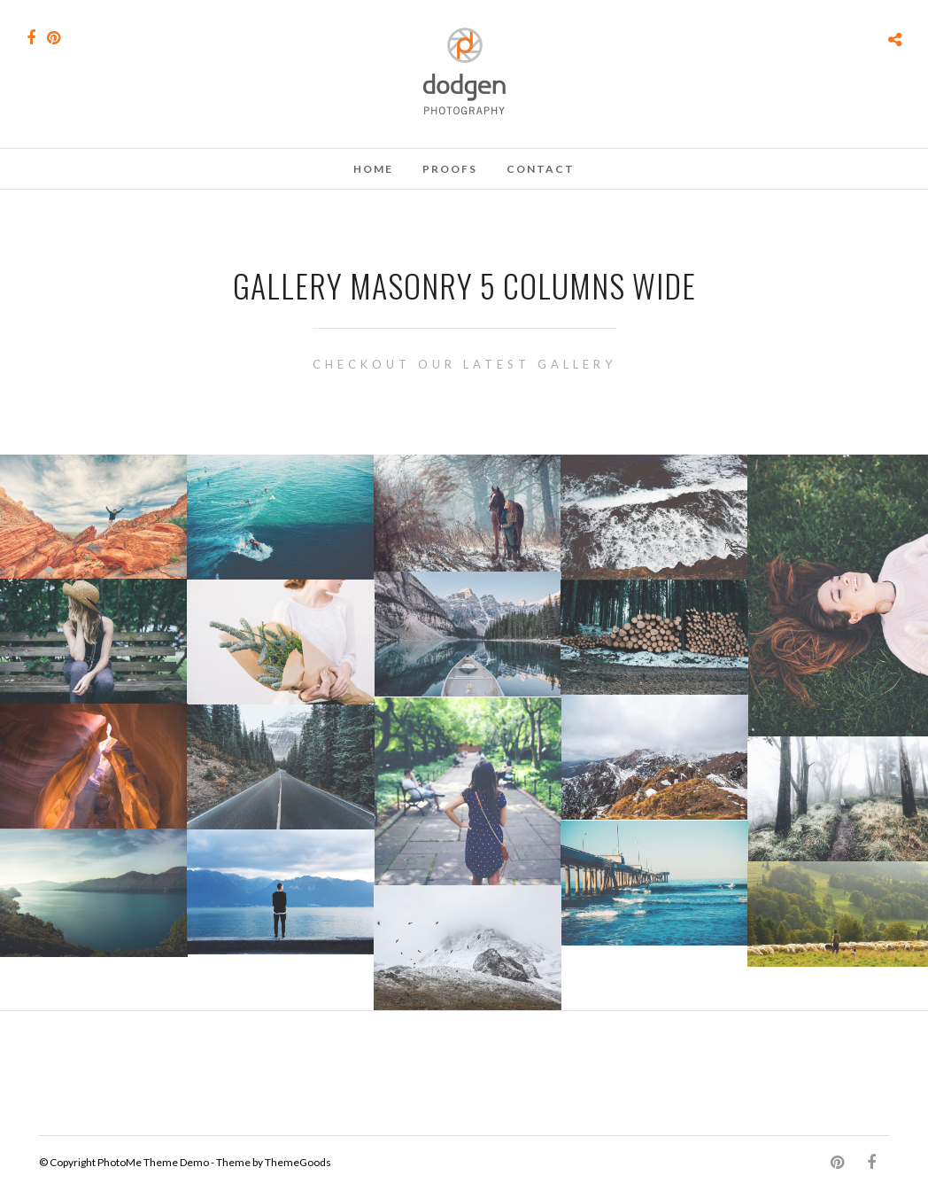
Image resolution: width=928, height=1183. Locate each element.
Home (373, 168)
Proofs (449, 168)
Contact (541, 168)
